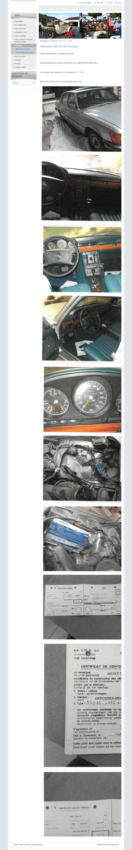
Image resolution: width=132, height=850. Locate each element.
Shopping (53, 41)
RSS (110, 3)
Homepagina (86, 3)
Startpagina (44, 41)
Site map (100, 3)
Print (119, 3)
